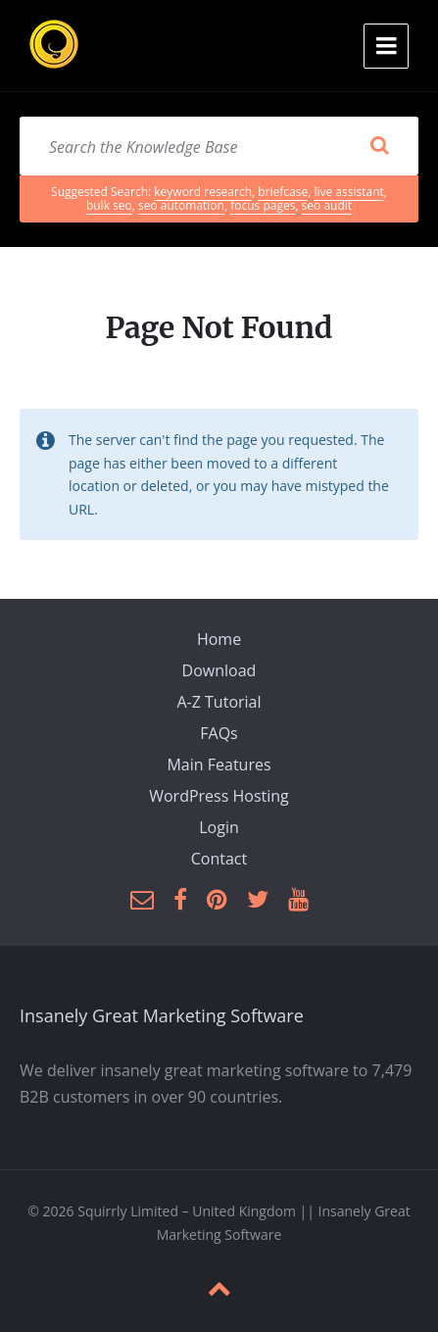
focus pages (262, 205)
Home (219, 639)
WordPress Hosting (219, 796)
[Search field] (219, 146)
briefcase (283, 191)
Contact (219, 858)
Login (219, 827)
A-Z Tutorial (218, 702)
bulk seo (109, 205)
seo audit (327, 205)
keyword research (203, 191)
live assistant (348, 191)
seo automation (181, 205)
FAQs (218, 733)
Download (219, 670)
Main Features (218, 764)
